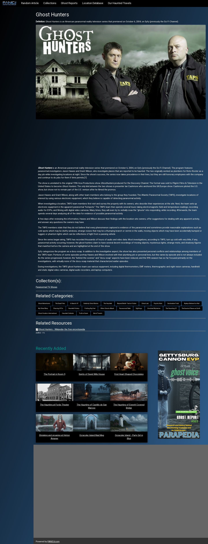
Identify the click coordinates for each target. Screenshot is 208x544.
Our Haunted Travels (119, 3)
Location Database (92, 3)
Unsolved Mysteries (156, 307)
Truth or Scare (86, 312)
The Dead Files (63, 302)
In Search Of (77, 302)
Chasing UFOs (61, 307)
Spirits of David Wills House (93, 372)
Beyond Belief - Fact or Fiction (129, 302)
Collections (49, 3)
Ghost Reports (69, 3)
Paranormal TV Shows (49, 285)
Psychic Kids (160, 302)
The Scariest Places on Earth (193, 307)
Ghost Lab (147, 302)
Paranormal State (127, 307)
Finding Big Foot (92, 307)
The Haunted (110, 302)
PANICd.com (56, 540)
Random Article (30, 3)
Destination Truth (175, 302)
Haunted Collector (70, 312)
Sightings (141, 307)
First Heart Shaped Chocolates (130, 372)
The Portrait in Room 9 (56, 372)
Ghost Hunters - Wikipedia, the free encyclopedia (64, 328)
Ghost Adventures (47, 302)
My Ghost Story (46, 307)
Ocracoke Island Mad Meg (93, 434)
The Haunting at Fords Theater (56, 403)
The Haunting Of (173, 307)
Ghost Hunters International (50, 312)
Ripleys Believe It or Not (194, 302)
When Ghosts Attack (110, 307)
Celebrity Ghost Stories (93, 302)
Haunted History (76, 307)
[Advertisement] (122, 140)
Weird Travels (100, 312)
